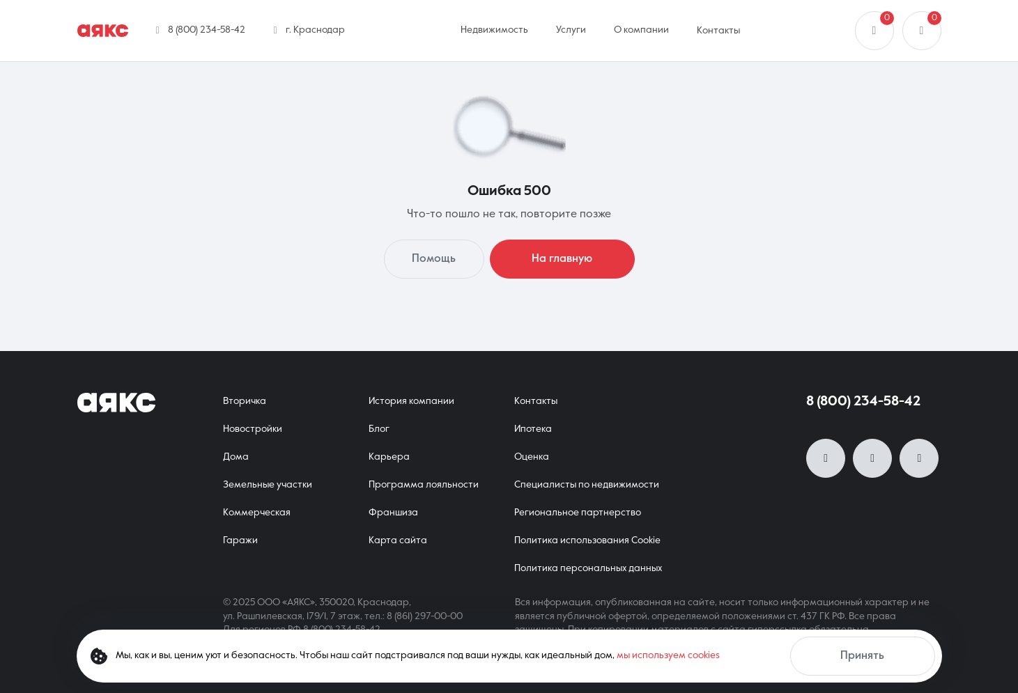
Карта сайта (398, 540)
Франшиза (393, 512)
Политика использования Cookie (587, 540)
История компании (411, 401)
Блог (379, 429)
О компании (641, 30)
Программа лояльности (424, 485)
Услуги (571, 30)
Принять (862, 656)
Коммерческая (257, 512)
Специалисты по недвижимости (586, 485)
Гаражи (240, 540)
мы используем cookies (668, 655)
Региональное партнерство (577, 512)
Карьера (389, 457)
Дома (236, 457)
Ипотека (533, 429)
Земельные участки (267, 485)
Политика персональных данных (588, 568)
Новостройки (252, 429)
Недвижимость (494, 30)
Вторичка (244, 401)
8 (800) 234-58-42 (863, 402)
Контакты (718, 31)
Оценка (531, 457)
